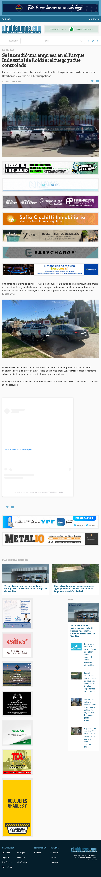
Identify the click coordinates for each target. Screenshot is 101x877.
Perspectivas (7, 867)
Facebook (54, 853)
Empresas (21, 857)
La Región (21, 853)
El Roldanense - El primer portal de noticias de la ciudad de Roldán (21, 29)
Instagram (54, 862)
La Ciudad (6, 853)
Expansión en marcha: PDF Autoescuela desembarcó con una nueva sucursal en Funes (90, 737)
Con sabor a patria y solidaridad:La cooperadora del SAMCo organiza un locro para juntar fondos (90, 710)
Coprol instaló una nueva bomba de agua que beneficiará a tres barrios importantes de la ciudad (90, 682)
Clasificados (22, 862)
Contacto (94, 19)
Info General (7, 862)
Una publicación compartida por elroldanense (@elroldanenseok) (38, 492)
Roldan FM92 (8, 19)
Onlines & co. (92, 860)
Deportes (5, 857)
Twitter (53, 857)
